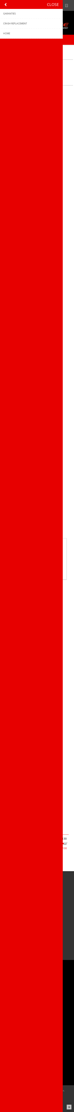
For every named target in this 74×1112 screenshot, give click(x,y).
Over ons (11, 981)
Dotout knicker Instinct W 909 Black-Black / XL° (37, 665)
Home (7, 50)
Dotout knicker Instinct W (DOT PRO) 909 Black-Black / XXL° (37, 426)
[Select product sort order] (45, 78)
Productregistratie (17, 1026)
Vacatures (12, 994)
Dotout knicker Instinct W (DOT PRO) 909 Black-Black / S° (37, 245)
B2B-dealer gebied (52, 5)
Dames (8, 862)
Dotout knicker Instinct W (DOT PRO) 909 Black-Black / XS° (37, 365)
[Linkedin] (29, 922)
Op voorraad (11, 869)
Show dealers (60, 5)
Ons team (12, 987)
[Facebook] (7, 922)
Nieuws (68, 5)
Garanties (12, 1032)
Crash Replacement (18, 1039)
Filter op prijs (16, 830)
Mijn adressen (14, 1064)
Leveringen (13, 1071)
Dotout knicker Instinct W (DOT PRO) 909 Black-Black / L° (37, 124)
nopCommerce (43, 1095)
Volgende (43, 820)
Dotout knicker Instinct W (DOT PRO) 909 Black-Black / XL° (37, 305)
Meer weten (37, 573)
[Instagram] (18, 922)
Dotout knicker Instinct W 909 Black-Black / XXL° (37, 786)
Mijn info (11, 1058)
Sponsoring (13, 1000)
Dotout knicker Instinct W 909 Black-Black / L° (37, 484)
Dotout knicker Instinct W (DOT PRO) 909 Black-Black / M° (37, 184)
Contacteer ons (15, 1019)
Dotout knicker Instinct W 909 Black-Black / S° (37, 605)
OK (37, 567)
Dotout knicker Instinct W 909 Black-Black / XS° (37, 725)
